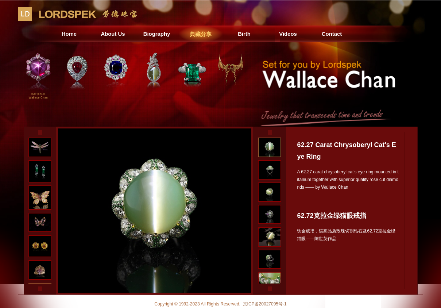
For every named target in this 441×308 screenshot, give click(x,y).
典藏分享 (201, 34)
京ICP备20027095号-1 (265, 304)
